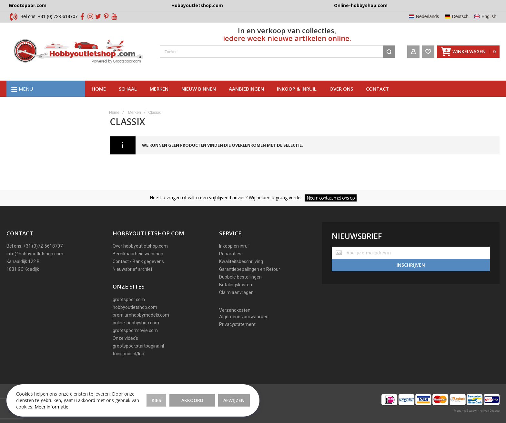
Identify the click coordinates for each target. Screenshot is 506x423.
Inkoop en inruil (234, 246)
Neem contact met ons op (331, 198)
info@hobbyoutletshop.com (34, 253)
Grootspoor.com (27, 5)
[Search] (389, 51)
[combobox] (277, 51)
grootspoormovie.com (135, 330)
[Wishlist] (428, 51)
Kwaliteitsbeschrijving (241, 261)
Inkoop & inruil (297, 88)
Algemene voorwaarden (243, 316)
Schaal (128, 88)
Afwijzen (234, 400)
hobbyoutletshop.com (135, 307)
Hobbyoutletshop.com (197, 5)
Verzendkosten (234, 310)
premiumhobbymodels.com (141, 315)
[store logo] (78, 51)
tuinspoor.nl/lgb (128, 353)
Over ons (341, 88)
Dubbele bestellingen (240, 277)
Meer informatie (51, 407)
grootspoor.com (129, 299)
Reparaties (230, 253)
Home (99, 88)
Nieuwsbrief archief (133, 269)
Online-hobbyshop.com (361, 5)
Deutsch (460, 16)
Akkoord (192, 400)
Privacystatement (237, 324)
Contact (377, 88)
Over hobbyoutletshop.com (140, 246)
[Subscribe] (411, 265)
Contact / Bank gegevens (138, 261)
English (488, 16)
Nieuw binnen (198, 88)
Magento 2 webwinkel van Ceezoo (477, 410)
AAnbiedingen (246, 88)
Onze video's (125, 338)
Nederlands (427, 16)
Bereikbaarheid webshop (138, 253)
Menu (26, 88)
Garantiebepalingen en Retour (249, 269)
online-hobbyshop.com (136, 322)
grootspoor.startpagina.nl (138, 346)
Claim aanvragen (236, 292)
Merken (159, 88)
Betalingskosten (235, 284)
